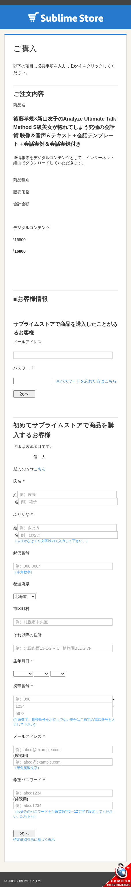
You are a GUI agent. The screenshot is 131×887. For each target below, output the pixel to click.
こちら (39, 469)
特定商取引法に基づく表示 (34, 840)
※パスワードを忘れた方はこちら (86, 381)
